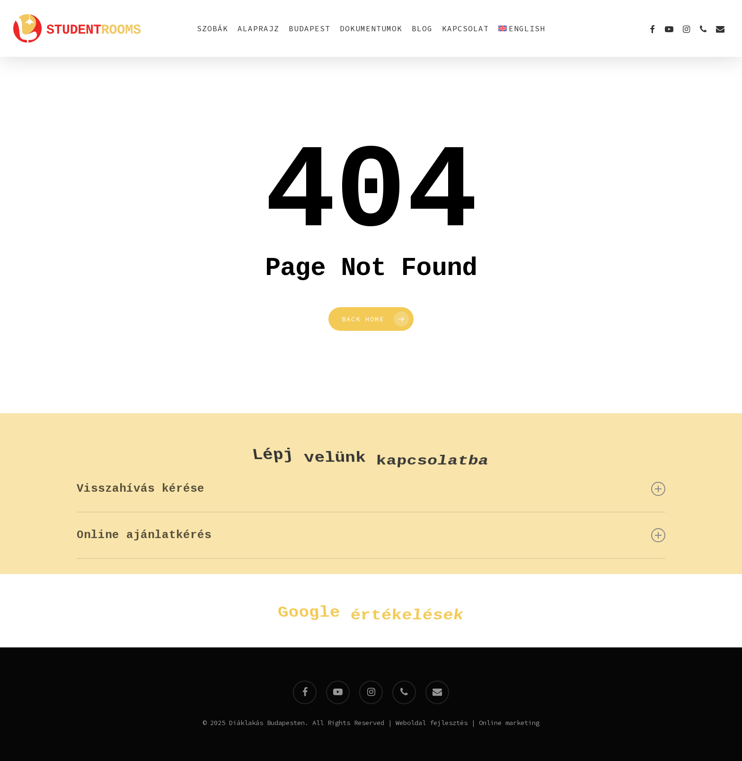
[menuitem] (522, 28)
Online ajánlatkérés (371, 535)
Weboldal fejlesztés (432, 722)
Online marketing (509, 722)
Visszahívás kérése (371, 489)
